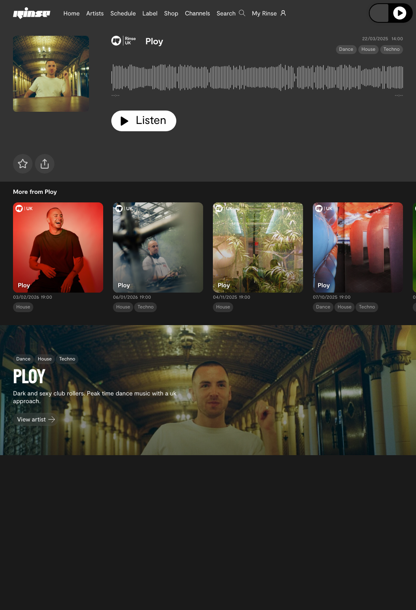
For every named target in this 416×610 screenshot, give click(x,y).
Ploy (154, 41)
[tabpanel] (257, 79)
